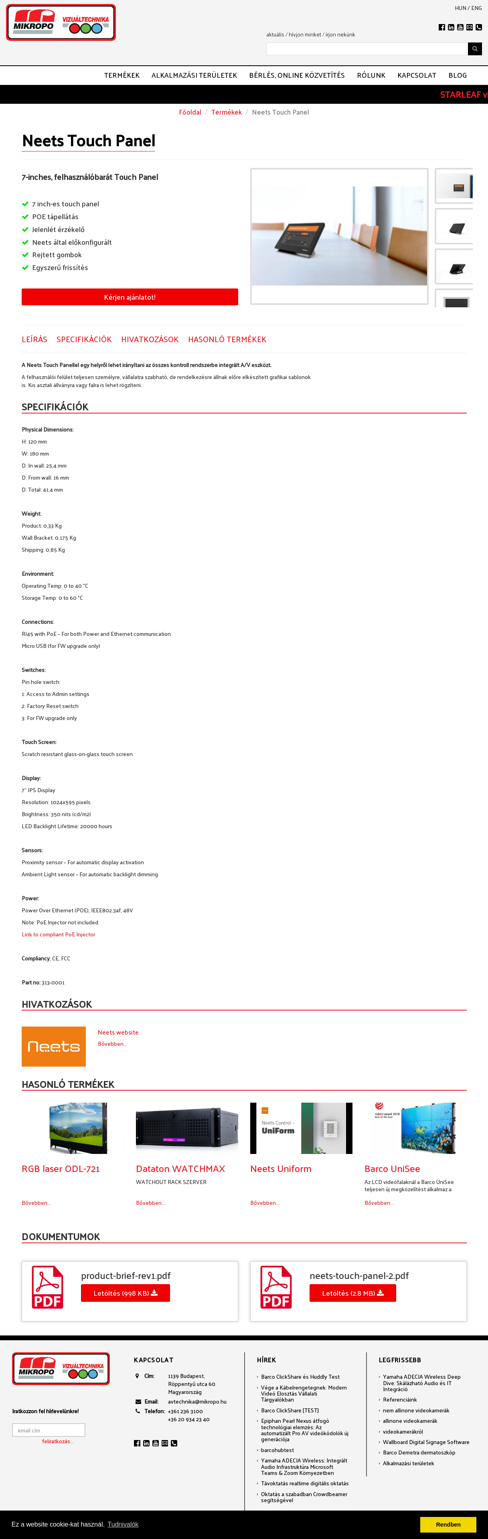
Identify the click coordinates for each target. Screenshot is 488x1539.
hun (460, 8)
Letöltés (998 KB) (125, 1292)
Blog (457, 75)
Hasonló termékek (227, 339)
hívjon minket (305, 34)
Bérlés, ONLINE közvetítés (297, 75)
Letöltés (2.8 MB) (353, 1292)
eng (476, 8)
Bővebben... (112, 1044)
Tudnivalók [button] (123, 1524)
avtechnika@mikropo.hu (197, 1401)
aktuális (275, 34)
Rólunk (371, 75)
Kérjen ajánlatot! (130, 296)
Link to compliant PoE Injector (58, 934)
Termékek (122, 75)
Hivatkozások (150, 339)
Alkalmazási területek (194, 75)
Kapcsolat (416, 75)
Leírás (34, 339)
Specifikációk (84, 339)
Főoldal (190, 112)
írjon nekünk (340, 34)
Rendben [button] (448, 1524)
